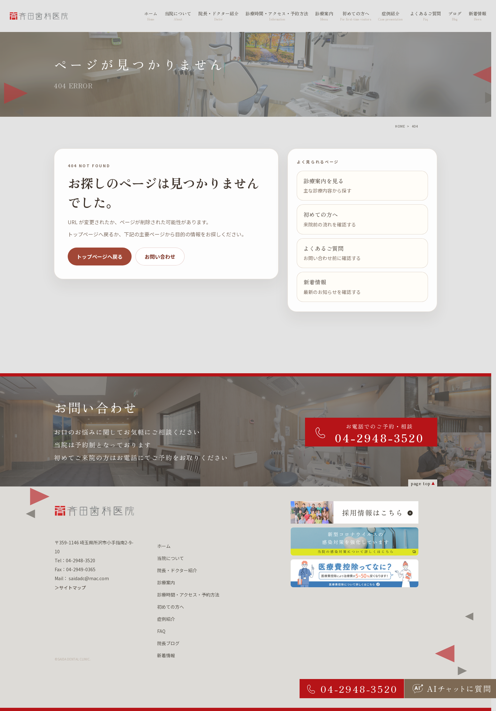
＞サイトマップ (70, 587)
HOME (400, 126)
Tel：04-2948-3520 (75, 560)
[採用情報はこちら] (354, 512)
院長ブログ (168, 643)
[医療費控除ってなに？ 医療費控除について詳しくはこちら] (354, 573)
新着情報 (166, 655)
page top (421, 483)
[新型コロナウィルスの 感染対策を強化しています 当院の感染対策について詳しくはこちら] (354, 541)
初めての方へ (170, 607)
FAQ (161, 631)
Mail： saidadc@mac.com (82, 578)
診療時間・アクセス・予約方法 (188, 594)
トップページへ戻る (100, 256)
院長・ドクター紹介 (177, 570)
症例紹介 (166, 619)
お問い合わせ (160, 256)
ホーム (164, 546)
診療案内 (166, 582)
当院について (170, 558)
